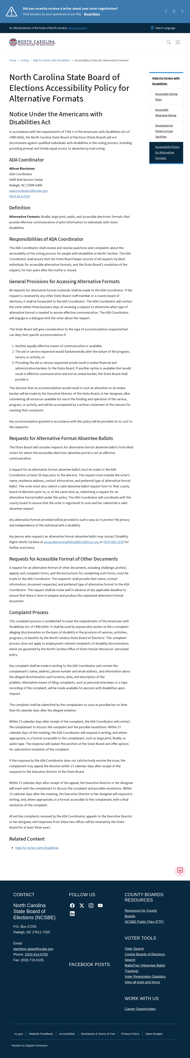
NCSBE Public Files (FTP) (144, 922)
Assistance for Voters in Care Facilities (164, 131)
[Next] (182, 11)
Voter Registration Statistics (145, 976)
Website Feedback (41, 1033)
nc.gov (18, 1033)
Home (12, 60)
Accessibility (67, 1033)
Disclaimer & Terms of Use (98, 1033)
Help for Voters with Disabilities (51, 60)
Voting (25, 60)
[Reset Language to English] (152, 28)
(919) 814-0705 (19, 196)
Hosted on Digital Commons (30, 1045)
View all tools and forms (142, 982)
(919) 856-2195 (113, 542)
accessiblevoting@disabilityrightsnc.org (71, 542)
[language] (165, 28)
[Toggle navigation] (181, 42)
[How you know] (78, 28)
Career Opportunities (140, 1009)
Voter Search (134, 949)
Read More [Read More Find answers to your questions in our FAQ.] (92, 14)
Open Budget (154, 1033)
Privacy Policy (130, 1033)
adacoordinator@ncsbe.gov (28, 191)
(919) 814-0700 (36, 954)
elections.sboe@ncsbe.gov (33, 949)
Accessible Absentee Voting (165, 112)
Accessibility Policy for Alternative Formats (167, 152)
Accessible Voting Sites (166, 97)
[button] (166, 42)
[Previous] (166, 11)
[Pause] (174, 11)
